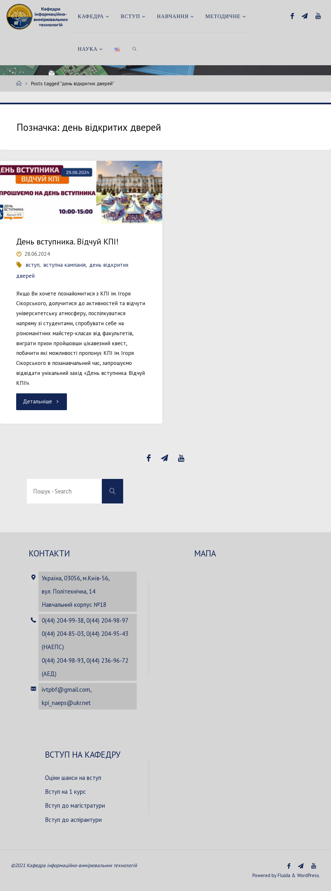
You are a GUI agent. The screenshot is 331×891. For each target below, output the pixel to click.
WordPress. (308, 875)
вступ (32, 264)
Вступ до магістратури (75, 805)
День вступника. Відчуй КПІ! (67, 241)
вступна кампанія (64, 264)
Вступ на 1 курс (65, 791)
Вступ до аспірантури (73, 820)
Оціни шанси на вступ (73, 778)
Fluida (283, 875)
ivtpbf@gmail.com (66, 689)
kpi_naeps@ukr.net (66, 703)
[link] (134, 49)
